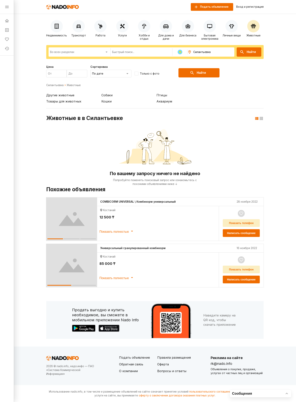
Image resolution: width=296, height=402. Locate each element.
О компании (128, 371)
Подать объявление (134, 357)
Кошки (106, 101)
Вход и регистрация (250, 6)
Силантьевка (55, 85)
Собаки (107, 95)
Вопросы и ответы (171, 371)
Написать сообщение (241, 233)
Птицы (161, 95)
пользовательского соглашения (210, 391)
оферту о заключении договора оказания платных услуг (177, 395)
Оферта (163, 364)
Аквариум (164, 101)
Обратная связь (131, 364)
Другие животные (60, 95)
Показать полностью (116, 231)
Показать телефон (241, 223)
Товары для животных (63, 101)
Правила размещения (174, 357)
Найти (248, 52)
